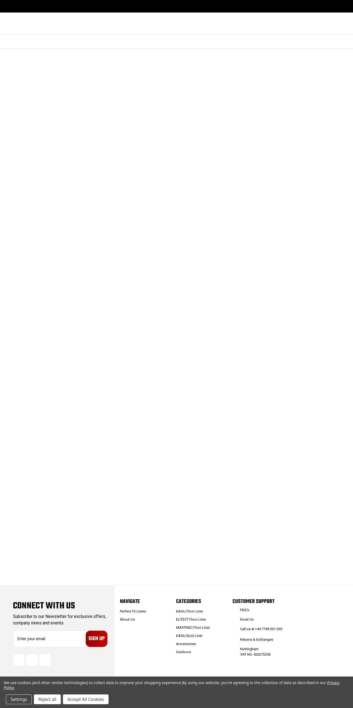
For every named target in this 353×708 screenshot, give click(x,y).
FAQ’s (244, 610)
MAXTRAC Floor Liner (193, 628)
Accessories (186, 644)
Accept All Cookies (85, 699)
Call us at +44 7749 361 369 (261, 629)
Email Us (247, 619)
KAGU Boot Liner (189, 636)
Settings (19, 699)
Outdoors (183, 652)
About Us (127, 619)
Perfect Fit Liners (133, 611)
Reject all (47, 699)
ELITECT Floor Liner (191, 619)
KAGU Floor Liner (189, 611)
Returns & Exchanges (256, 639)
